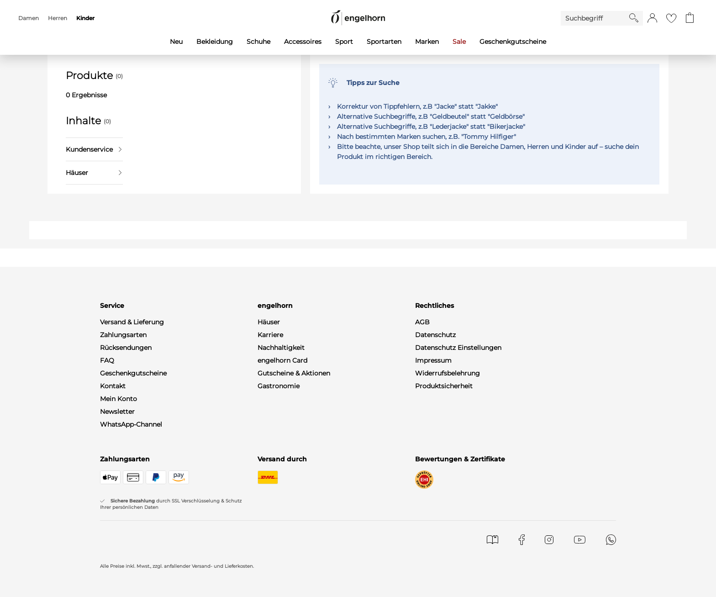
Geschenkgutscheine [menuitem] (512, 41)
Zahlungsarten (123, 335)
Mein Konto (118, 399)
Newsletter (117, 411)
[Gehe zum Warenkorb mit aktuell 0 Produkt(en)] (689, 18)
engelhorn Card (282, 360)
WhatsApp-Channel (131, 424)
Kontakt (113, 386)
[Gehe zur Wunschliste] (671, 18)
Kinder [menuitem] (85, 18)
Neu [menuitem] (176, 41)
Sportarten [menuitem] (384, 41)
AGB (422, 322)
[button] (652, 18)
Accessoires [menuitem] (302, 41)
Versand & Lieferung (132, 322)
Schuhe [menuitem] (258, 41)
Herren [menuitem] (57, 18)
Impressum (433, 360)
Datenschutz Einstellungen (458, 347)
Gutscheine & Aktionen (294, 373)
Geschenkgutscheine (133, 373)
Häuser (93, 173)
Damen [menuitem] (28, 18)
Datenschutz (435, 335)
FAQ (107, 360)
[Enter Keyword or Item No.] (595, 18)
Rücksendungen (126, 347)
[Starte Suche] (633, 17)
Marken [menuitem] (427, 41)
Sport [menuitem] (344, 41)
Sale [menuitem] (459, 41)
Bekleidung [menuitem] (214, 41)
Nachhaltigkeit (281, 347)
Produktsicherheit (444, 386)
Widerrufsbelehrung (447, 373)
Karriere (270, 335)
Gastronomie (279, 386)
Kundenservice (93, 149)
